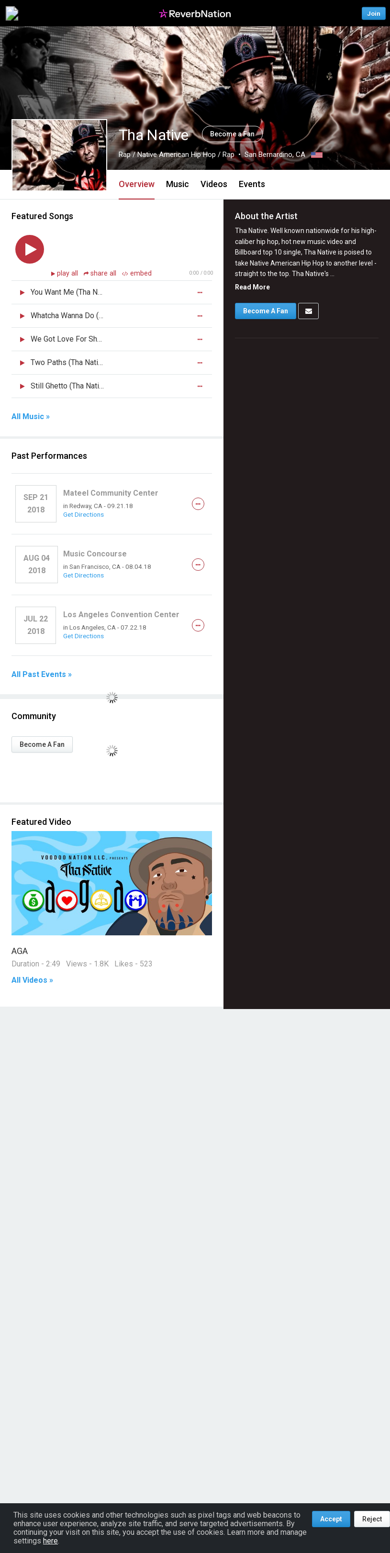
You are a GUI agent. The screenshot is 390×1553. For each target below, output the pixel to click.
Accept (331, 1519)
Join (373, 13)
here (50, 1540)
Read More (252, 287)
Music (177, 184)
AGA (19, 951)
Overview (137, 184)
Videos (214, 184)
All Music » (30, 416)
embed (137, 273)
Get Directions (83, 514)
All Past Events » (41, 674)
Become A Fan (42, 744)
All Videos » (32, 980)
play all (68, 273)
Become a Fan (232, 134)
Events (252, 184)
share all (101, 273)
